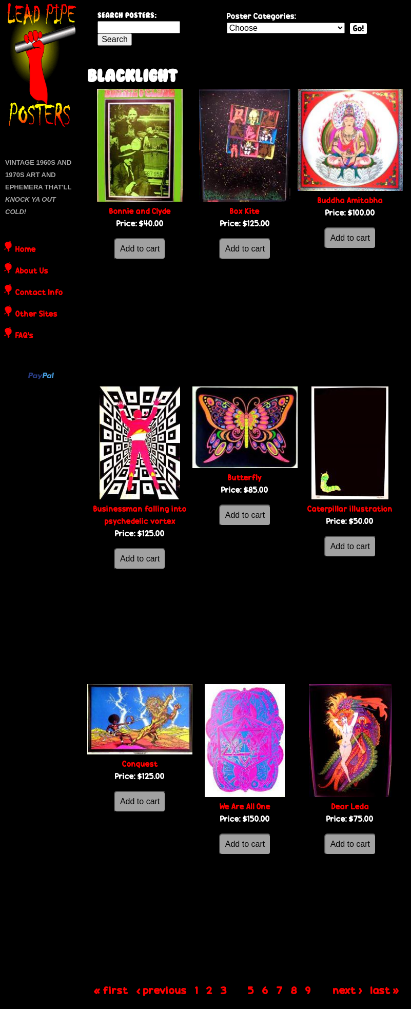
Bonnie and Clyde (140, 211)
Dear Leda (350, 806)
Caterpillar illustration (350, 508)
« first (111, 990)
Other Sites (36, 314)
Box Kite (245, 211)
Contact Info (39, 293)
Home (25, 250)
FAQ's (24, 336)
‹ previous (161, 990)
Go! (358, 28)
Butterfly (245, 477)
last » (384, 990)
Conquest (140, 764)
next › (347, 990)
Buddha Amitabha (350, 200)
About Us (31, 271)
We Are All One (245, 806)
